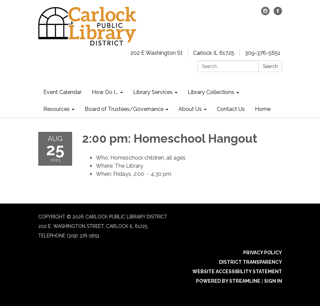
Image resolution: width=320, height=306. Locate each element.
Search (270, 66)
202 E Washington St (156, 53)
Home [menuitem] (263, 109)
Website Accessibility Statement (237, 271)
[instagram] (265, 13)
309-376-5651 (262, 53)
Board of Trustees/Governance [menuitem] (124, 109)
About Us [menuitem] (190, 109)
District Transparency (250, 262)
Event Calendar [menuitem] (62, 92)
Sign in (273, 281)
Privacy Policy (262, 252)
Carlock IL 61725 (213, 53)
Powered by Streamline (228, 281)
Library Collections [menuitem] (211, 92)
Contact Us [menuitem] (231, 109)
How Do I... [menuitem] (105, 92)
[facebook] (278, 13)
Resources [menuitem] (56, 109)
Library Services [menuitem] (153, 92)
